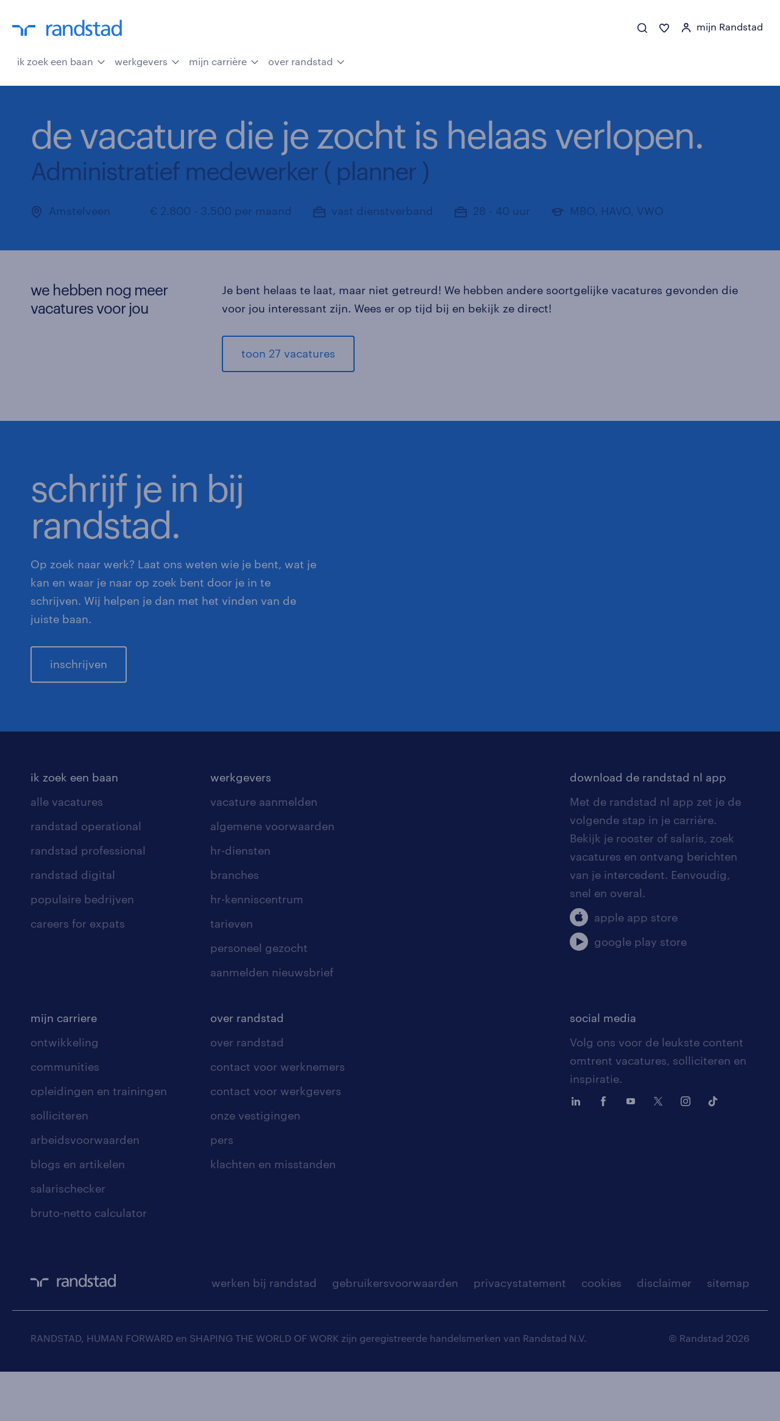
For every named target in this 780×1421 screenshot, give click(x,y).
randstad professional (88, 899)
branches (234, 924)
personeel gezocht (259, 997)
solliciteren (59, 1164)
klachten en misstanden (273, 1213)
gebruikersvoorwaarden (395, 1332)
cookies (601, 1332)
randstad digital (72, 924)
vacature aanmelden (263, 851)
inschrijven (78, 689)
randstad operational (85, 875)
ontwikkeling (64, 1091)
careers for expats (77, 972)
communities (64, 1116)
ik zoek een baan (61, 61)
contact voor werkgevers (275, 1140)
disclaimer (664, 1332)
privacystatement (519, 1332)
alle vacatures (66, 851)
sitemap (728, 1332)
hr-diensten (240, 899)
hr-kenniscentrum (256, 948)
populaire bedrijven (82, 948)
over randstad (306, 61)
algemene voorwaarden (272, 875)
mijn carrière (224, 61)
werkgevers (147, 61)
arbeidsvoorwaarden (85, 1189)
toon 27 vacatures (288, 354)
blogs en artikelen (77, 1213)
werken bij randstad (264, 1332)
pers (221, 1189)
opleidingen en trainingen (98, 1140)
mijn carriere (63, 1067)
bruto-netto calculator (88, 1262)
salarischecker (67, 1237)
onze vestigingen (255, 1164)
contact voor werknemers (277, 1116)
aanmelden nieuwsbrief (271, 1021)
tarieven (231, 972)
